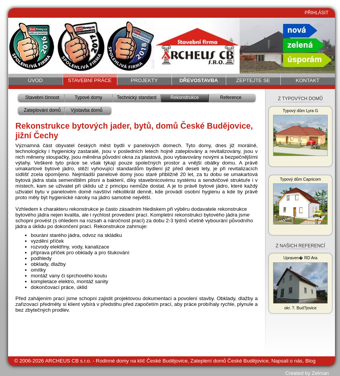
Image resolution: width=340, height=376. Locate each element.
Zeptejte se (253, 80)
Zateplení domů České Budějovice (229, 361)
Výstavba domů (87, 110)
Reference (230, 97)
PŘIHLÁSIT (316, 12)
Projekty (144, 80)
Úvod (35, 80)
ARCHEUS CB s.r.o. (68, 361)
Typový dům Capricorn (300, 201)
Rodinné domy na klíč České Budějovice (142, 361)
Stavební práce (90, 80)
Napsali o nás (286, 361)
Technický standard (137, 97)
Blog (310, 361)
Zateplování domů (42, 110)
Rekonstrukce (184, 97)
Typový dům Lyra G (300, 132)
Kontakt (308, 80)
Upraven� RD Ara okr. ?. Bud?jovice (300, 282)
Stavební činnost (42, 97)
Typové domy (88, 97)
